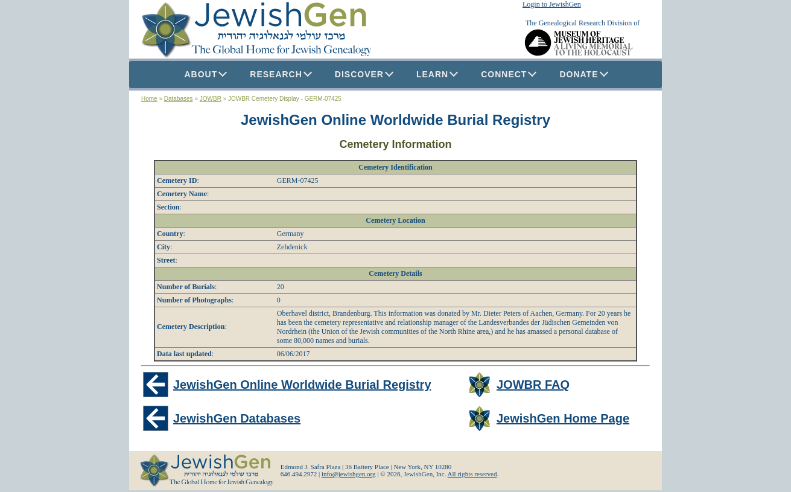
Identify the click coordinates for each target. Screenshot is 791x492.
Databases (178, 98)
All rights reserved (472, 474)
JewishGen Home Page (563, 418)
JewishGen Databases (236, 418)
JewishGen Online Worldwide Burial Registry (395, 120)
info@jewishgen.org (349, 474)
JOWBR (210, 98)
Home (149, 98)
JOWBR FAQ (533, 384)
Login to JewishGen (552, 4)
